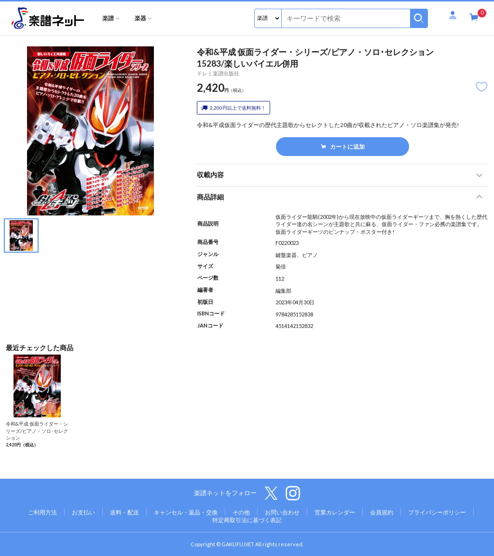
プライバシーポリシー (437, 512)
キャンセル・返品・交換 (186, 512)
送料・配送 (124, 512)
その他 (241, 512)
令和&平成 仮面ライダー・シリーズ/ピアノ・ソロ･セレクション (37, 430)
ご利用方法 (42, 512)
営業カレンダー (335, 512)
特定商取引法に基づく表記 (247, 520)
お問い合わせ (282, 512)
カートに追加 (343, 146)
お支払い (83, 512)
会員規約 (381, 512)
